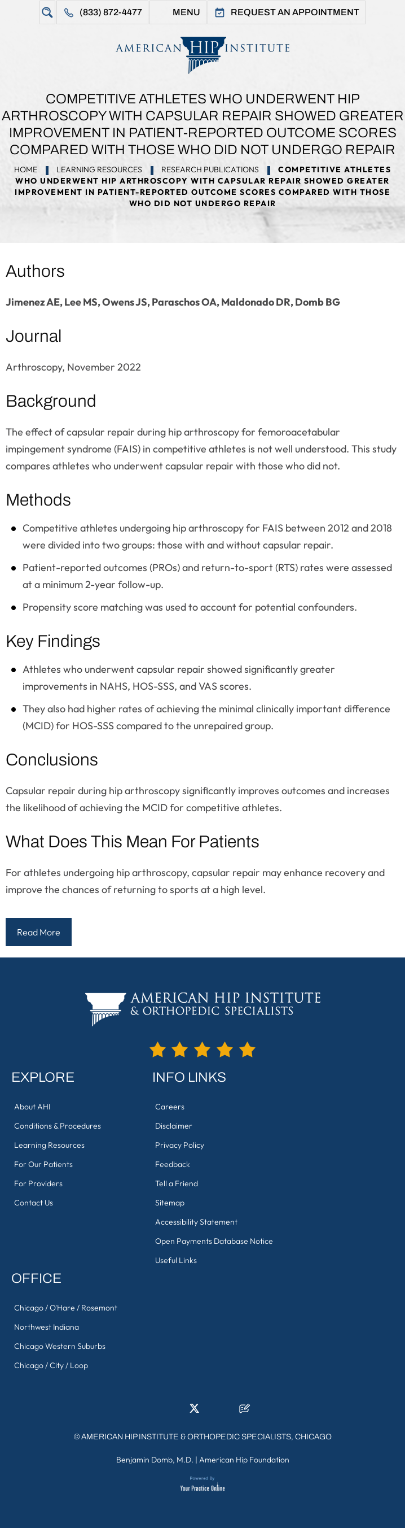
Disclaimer (173, 1126)
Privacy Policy (179, 1145)
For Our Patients (43, 1164)
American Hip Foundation (244, 1460)
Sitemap (169, 1203)
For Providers (38, 1183)
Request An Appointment (295, 12)
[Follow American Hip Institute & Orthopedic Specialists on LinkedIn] (177, 1411)
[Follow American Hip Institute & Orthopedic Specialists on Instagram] (210, 1411)
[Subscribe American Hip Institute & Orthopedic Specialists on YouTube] (227, 1411)
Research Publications (210, 169)
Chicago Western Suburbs (59, 1346)
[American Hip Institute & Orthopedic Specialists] (202, 55)
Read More (38, 932)
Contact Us (33, 1203)
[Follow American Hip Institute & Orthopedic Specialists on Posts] (244, 1411)
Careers (169, 1107)
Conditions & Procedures (57, 1126)
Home (25, 169)
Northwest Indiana (46, 1327)
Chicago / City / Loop (51, 1365)
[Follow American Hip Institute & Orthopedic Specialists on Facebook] (160, 1411)
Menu (186, 12)
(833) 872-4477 (111, 12)
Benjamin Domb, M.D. (154, 1460)
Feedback (172, 1164)
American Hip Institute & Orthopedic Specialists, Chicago (206, 1437)
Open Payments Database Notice (214, 1241)
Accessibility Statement (196, 1222)
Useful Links (176, 1260)
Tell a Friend (176, 1183)
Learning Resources (99, 169)
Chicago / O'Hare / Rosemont (65, 1308)
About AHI (32, 1107)
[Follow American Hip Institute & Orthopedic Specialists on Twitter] (194, 1411)
